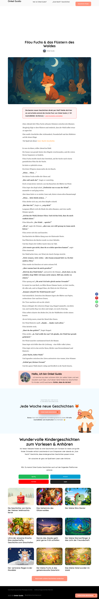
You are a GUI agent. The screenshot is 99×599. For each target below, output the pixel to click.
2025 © (14, 595)
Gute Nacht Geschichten (15, 591)
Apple (65, 482)
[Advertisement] (49, 18)
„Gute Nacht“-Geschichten (61, 3)
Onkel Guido (14, 3)
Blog (23, 595)
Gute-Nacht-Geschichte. (46, 141)
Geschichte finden (83, 3)
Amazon (65, 477)
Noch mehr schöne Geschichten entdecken (49, 580)
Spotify (34, 477)
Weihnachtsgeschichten (42, 591)
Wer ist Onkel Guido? (40, 3)
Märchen (53, 591)
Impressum (38, 595)
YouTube (33, 482)
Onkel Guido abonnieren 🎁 (49, 412)
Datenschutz (29, 595)
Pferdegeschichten (28, 591)
